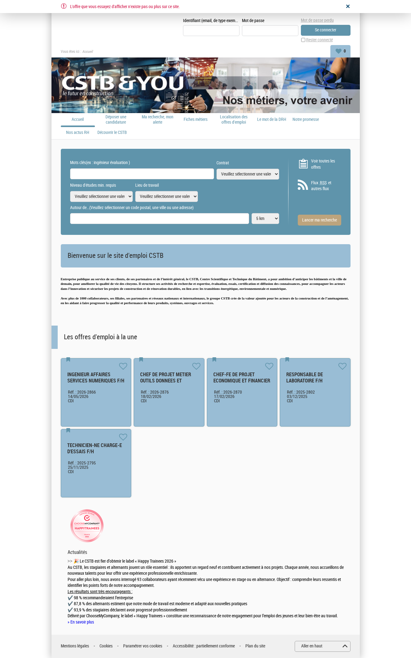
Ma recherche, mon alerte (157, 120)
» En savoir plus (81, 622)
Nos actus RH (77, 132)
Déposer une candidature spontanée (115, 120)
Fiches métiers (196, 119)
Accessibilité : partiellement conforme (204, 646)
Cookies (106, 646)
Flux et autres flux (321, 186)
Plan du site (255, 646)
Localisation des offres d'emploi (234, 120)
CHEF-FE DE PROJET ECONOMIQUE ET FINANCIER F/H (241, 381)
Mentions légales (75, 646)
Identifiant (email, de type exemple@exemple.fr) (211, 20)
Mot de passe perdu (317, 20)
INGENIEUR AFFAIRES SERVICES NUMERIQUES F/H (95, 378)
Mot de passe (253, 20)
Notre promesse (306, 119)
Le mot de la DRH (271, 119)
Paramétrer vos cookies (142, 646)
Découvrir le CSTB (112, 132)
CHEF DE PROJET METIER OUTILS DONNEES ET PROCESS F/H (165, 381)
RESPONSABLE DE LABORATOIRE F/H (304, 378)
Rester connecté (319, 40)
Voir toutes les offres (323, 164)
